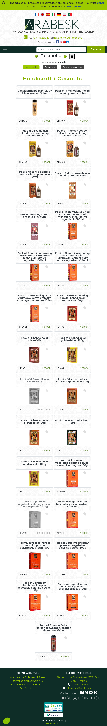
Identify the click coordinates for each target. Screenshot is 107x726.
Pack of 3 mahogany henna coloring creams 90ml (72, 92)
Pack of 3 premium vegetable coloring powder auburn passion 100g (35, 504)
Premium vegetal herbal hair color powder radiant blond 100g (72, 504)
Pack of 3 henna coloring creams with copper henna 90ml (35, 174)
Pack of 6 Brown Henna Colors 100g (34, 380)
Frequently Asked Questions (27, 684)
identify (101, 3)
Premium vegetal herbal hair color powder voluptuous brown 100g (35, 545)
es (75, 698)
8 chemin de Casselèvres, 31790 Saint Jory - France (79, 679)
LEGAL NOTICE (53, 723)
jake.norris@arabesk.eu (68, 38)
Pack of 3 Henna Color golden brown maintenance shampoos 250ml (53, 627)
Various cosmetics (72, 67)
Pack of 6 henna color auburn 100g (34, 339)
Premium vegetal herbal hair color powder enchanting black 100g (72, 586)
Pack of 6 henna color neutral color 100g (34, 463)
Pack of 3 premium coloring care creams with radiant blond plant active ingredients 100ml (34, 257)
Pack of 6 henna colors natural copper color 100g (72, 380)
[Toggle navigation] (4, 49)
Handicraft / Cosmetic (53, 78)
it (81, 698)
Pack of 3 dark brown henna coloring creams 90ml (72, 174)
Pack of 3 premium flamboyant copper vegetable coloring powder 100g (35, 586)
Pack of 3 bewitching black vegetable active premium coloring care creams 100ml (34, 298)
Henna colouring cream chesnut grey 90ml (34, 215)
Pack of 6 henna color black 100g (72, 421)
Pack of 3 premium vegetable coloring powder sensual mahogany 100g (72, 463)
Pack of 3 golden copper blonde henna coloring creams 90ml (72, 133)
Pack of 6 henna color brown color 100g (34, 421)
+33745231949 (40, 38)
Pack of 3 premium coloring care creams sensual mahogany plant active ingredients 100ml (72, 215)
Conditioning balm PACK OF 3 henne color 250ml (34, 92)
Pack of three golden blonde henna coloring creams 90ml (35, 133)
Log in (96, 49)
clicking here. (73, 6)
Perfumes (50, 67)
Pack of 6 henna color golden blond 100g (72, 339)
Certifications (27, 688)
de (86, 698)
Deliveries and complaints (27, 681)
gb (69, 698)
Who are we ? (18, 677)
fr (63, 698)
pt (98, 698)
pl (92, 698)
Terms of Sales (36, 677)
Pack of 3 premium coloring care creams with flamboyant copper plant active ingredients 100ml (72, 257)
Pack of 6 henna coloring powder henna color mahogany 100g (72, 298)
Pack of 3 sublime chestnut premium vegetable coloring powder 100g (72, 545)
